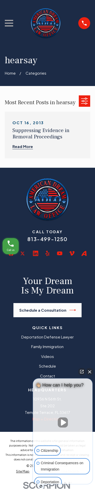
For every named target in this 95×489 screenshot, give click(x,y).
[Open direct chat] (81, 371)
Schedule (47, 366)
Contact (47, 375)
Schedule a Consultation (47, 310)
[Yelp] (47, 253)
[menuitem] (22, 471)
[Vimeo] (71, 253)
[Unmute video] (63, 422)
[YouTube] (59, 253)
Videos (47, 356)
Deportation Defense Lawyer (47, 336)
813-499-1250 (47, 239)
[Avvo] (84, 253)
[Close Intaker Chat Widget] (89, 371)
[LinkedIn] (35, 253)
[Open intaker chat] (41, 486)
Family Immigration (47, 346)
